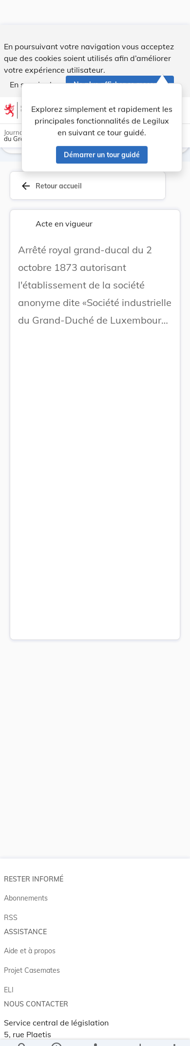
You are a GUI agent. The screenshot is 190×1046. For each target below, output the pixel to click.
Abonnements (26, 888)
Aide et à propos (30, 941)
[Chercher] (22, 1030)
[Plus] (174, 1030)
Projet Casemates (32, 961)
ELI (9, 980)
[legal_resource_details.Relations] (95, 1030)
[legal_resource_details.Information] (56, 1030)
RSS (11, 908)
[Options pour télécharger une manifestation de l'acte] (140, 1030)
